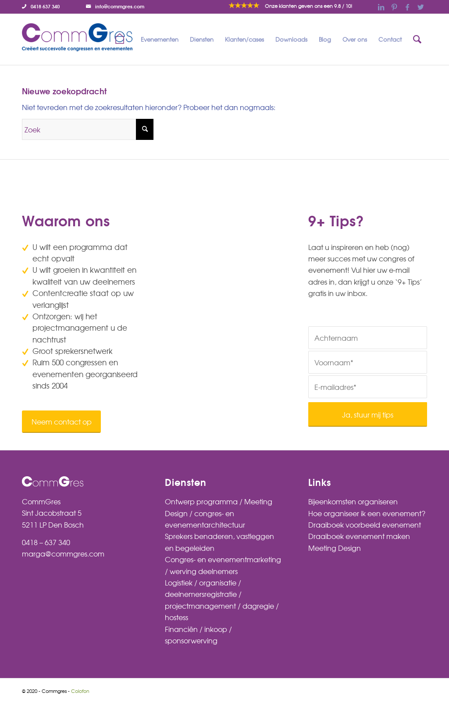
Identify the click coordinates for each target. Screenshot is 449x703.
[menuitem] (43, 6)
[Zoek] (417, 39)
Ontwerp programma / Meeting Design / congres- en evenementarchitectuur (218, 513)
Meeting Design (334, 547)
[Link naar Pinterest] (394, 6)
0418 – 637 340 (46, 542)
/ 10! (308, 5)
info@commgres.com (119, 6)
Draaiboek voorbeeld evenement (364, 524)
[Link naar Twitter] (420, 6)
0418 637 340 (45, 6)
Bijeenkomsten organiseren (353, 501)
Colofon (80, 690)
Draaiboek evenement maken (359, 536)
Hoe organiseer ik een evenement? (366, 513)
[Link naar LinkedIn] (381, 6)
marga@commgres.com (63, 553)
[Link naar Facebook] (407, 6)
